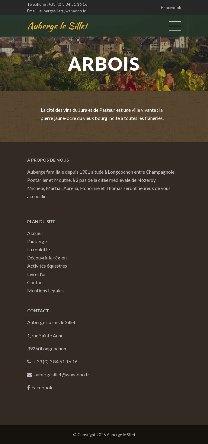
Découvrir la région (47, 257)
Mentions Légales (45, 290)
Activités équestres (47, 266)
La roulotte (38, 249)
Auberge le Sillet (57, 25)
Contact (35, 282)
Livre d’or (36, 274)
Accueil (35, 233)
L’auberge (37, 241)
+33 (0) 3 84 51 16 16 (68, 4)
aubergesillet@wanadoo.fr (62, 10)
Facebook (171, 7)
